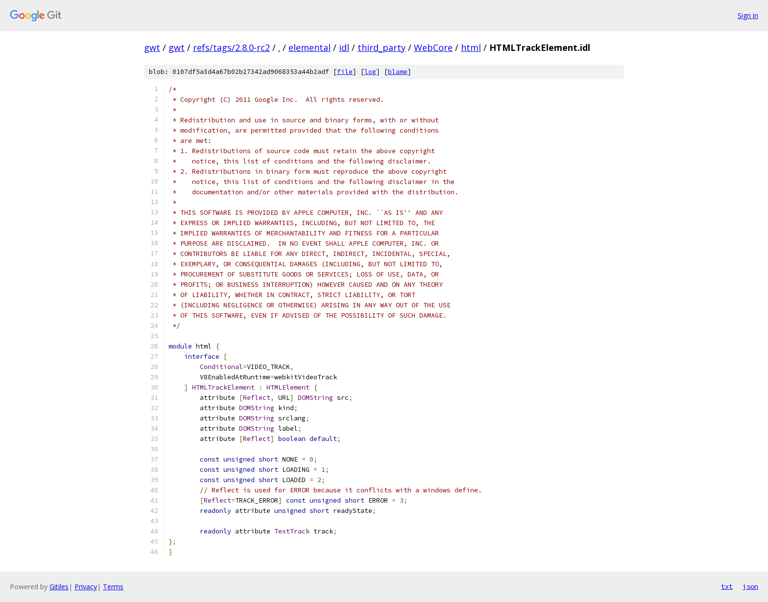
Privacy (85, 586)
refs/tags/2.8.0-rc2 (231, 47)
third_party (382, 47)
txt (727, 586)
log (370, 72)
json (750, 586)
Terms (113, 586)
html (471, 47)
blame (398, 72)
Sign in (748, 15)
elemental (309, 47)
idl (344, 47)
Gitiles (59, 586)
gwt (152, 47)
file (345, 72)
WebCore (433, 47)
